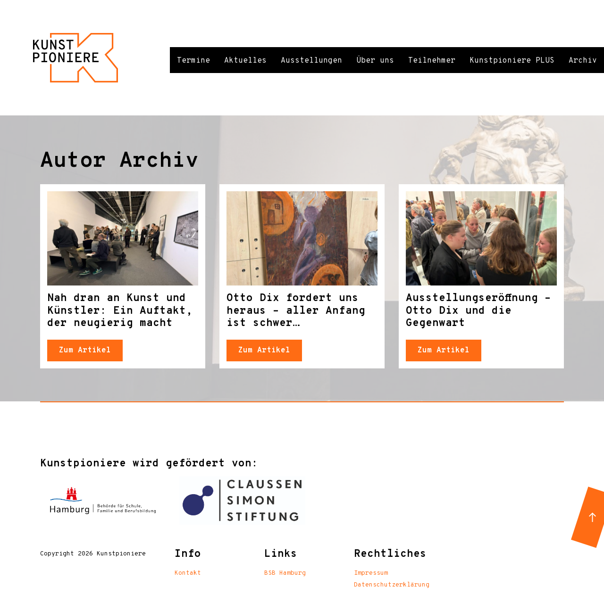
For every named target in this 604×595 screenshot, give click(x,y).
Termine (193, 60)
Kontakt (188, 573)
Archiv (583, 60)
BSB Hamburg (285, 573)
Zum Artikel (85, 350)
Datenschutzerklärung (391, 585)
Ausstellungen (311, 60)
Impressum (371, 573)
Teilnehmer (431, 60)
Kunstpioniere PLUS (512, 60)
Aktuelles (245, 60)
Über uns (375, 60)
